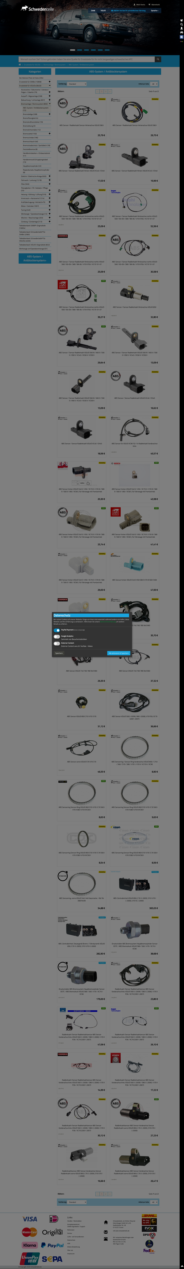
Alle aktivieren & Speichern (119, 653)
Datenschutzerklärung (108, 621)
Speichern (59, 653)
